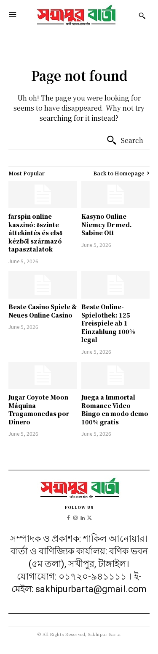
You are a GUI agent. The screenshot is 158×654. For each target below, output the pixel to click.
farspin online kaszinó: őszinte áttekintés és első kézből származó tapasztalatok (35, 232)
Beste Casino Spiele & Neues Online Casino (42, 310)
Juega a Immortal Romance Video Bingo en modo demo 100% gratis (114, 409)
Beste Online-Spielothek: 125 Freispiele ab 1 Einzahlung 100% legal (108, 323)
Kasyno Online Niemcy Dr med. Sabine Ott (106, 224)
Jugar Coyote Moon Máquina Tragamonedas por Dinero (38, 409)
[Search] (125, 140)
